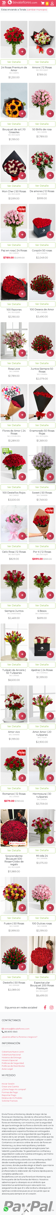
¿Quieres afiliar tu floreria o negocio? (19, 1037)
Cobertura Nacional (11, 1055)
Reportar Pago (9, 1095)
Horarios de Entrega (11, 1057)
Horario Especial (9, 1060)
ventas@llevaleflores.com (15, 1029)
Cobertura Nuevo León (13, 1052)
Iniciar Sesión (8, 1084)
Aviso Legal (7, 1069)
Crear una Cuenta (10, 1086)
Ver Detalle (14, 62)
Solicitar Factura (9, 1101)
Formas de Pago (10, 1092)
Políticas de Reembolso (13, 1066)
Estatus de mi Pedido (12, 1098)
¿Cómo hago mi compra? (14, 1089)
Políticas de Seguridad (13, 1063)
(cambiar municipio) (37, 9)
